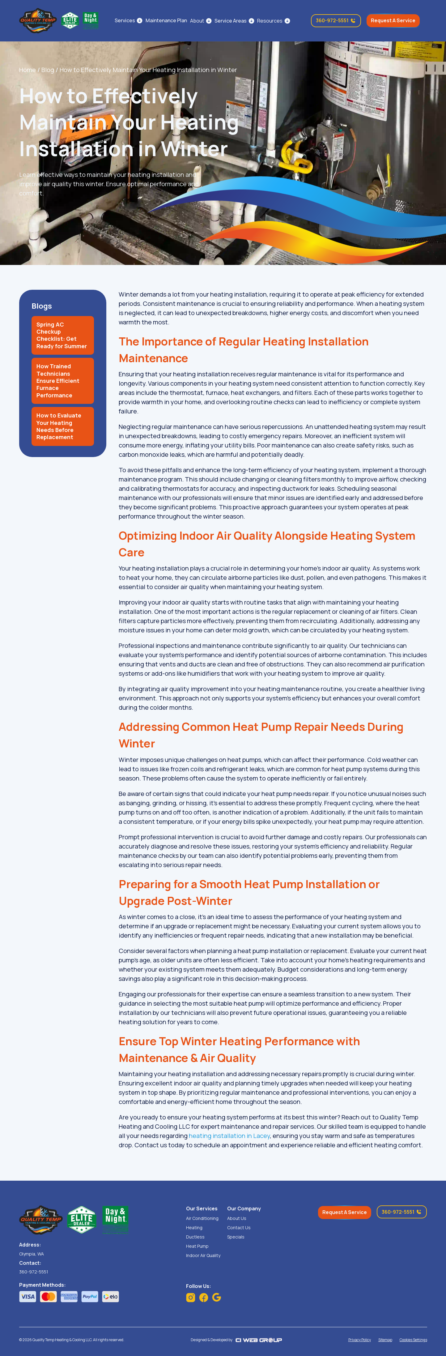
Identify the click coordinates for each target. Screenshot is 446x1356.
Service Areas (231, 20)
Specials (235, 1237)
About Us (236, 1218)
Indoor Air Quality (203, 1255)
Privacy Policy (359, 1339)
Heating (194, 1227)
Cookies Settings (413, 1339)
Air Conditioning (202, 1218)
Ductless (195, 1237)
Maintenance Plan (166, 20)
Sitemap (385, 1339)
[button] (200, 20)
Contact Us (239, 1227)
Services (125, 20)
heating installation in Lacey (229, 1135)
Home (27, 70)
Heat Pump (197, 1246)
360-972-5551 (33, 1272)
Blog (47, 70)
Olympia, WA (31, 1254)
